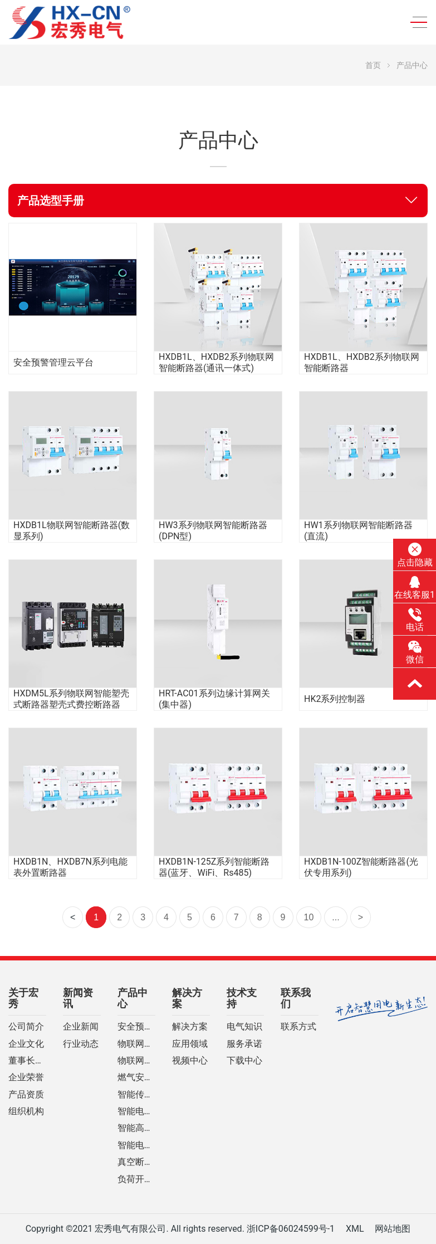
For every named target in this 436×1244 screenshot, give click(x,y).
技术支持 (242, 998)
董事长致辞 (27, 1061)
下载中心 (244, 1061)
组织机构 (26, 1111)
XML (355, 1228)
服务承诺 (244, 1044)
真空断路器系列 (136, 1162)
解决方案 (187, 998)
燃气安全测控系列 (136, 1077)
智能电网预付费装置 (136, 1145)
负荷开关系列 (136, 1179)
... (335, 917)
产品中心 (412, 65)
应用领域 (190, 1044)
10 (309, 917)
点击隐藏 (415, 555)
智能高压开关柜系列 (136, 1128)
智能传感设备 (136, 1095)
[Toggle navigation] (415, 22)
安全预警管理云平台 (136, 1027)
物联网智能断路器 (136, 1044)
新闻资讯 (78, 998)
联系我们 (296, 998)
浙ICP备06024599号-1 (291, 1228)
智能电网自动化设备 (136, 1111)
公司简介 (26, 1027)
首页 (373, 65)
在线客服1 (414, 587)
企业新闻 (81, 1027)
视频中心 (190, 1061)
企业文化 (26, 1044)
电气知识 (244, 1027)
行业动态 (81, 1044)
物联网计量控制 (136, 1061)
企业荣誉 (26, 1077)
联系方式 (298, 1027)
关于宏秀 (23, 998)
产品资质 (26, 1095)
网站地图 (392, 1228)
